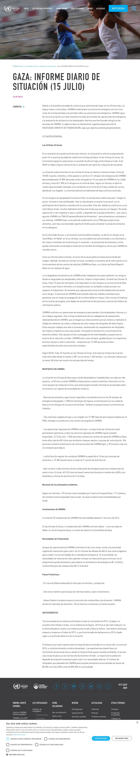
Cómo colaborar (57, 704)
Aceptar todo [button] (101, 738)
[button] (47, 754)
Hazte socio (57, 716)
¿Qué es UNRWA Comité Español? (19, 713)
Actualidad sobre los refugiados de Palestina (40, 66)
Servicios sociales (79, 717)
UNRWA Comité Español (19, 704)
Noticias (95, 713)
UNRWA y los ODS (20, 718)
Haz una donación (59, 712)
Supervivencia (77, 713)
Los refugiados (39, 702)
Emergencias (77, 709)
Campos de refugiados (37, 710)
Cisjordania (40, 718)
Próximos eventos (99, 717)
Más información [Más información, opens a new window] (19, 735)
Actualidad (97, 702)
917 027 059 (122, 686)
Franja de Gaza (42, 715)
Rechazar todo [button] (121, 738)
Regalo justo (57, 720)
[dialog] (70, 738)
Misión (75, 702)
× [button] (137, 722)
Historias (95, 709)
